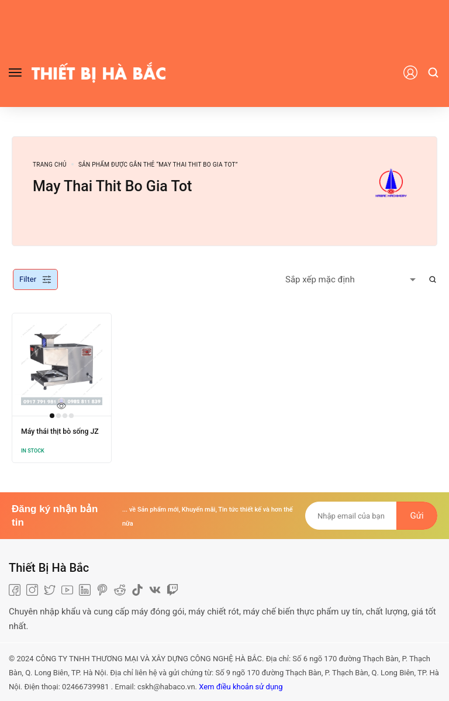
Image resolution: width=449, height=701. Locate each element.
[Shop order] (353, 279)
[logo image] (99, 72)
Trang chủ (50, 164)
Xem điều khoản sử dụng (240, 685)
